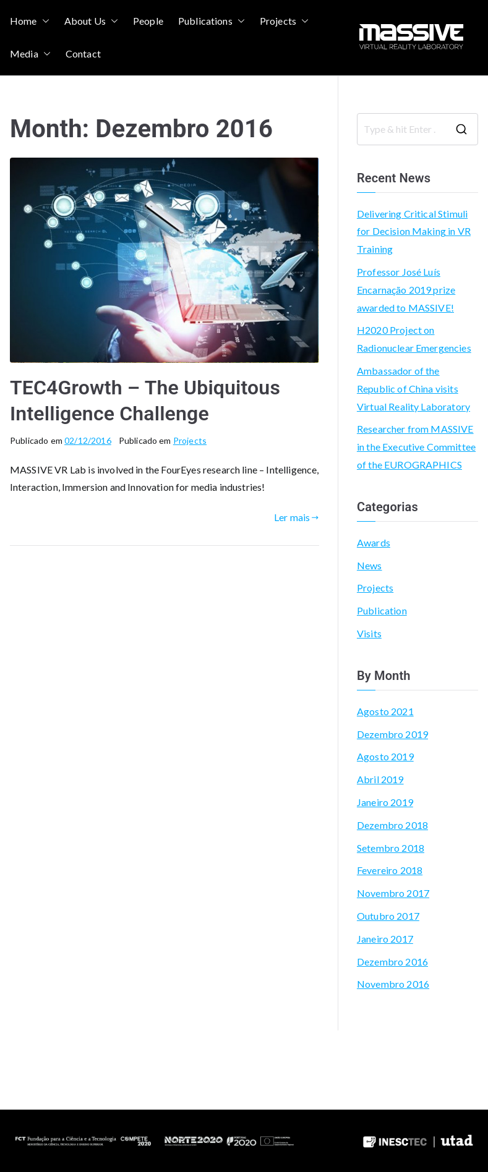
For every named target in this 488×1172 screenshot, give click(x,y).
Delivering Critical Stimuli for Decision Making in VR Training (414, 231)
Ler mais (296, 517)
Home (29, 21)
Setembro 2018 (390, 848)
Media (30, 54)
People (148, 21)
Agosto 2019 (385, 756)
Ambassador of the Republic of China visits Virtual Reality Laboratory (413, 388)
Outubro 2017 (388, 916)
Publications (211, 21)
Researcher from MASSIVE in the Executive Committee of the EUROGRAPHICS (416, 446)
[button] (43, 21)
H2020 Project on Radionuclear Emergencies (414, 339)
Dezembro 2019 (392, 734)
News (369, 565)
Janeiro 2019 (385, 802)
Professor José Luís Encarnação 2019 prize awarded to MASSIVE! (406, 289)
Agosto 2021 (385, 711)
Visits (369, 633)
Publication (382, 610)
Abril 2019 (380, 779)
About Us (91, 21)
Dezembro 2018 (392, 825)
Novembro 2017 (393, 893)
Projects (284, 21)
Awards (373, 542)
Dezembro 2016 (392, 961)
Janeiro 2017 (385, 939)
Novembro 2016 (393, 984)
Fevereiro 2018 (389, 870)
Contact (83, 53)
